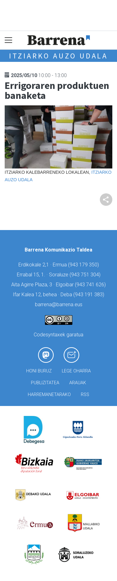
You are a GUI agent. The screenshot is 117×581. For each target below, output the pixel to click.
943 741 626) (91, 285)
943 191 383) (89, 294)
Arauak (77, 382)
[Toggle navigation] (8, 40)
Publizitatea (45, 382)
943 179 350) (84, 265)
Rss (85, 394)
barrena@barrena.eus (58, 304)
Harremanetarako (49, 394)
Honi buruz (39, 371)
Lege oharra (76, 371)
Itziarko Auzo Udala (58, 56)
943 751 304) (85, 275)
